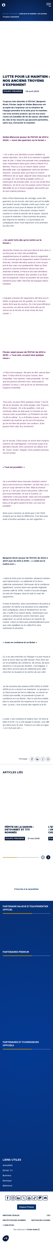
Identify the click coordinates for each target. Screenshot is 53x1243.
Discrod (45, 1198)
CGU (48, 1215)
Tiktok (34, 1198)
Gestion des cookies (40, 1220)
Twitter (23, 1198)
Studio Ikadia (33, 1229)
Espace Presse (26, 1207)
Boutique (7, 1181)
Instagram (13, 1198)
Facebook (7, 1198)
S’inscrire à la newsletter (26, 889)
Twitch (40, 1198)
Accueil (5, 14)
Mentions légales (11, 1215)
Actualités (14, 14)
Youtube (29, 1198)
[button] (48, 857)
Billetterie (7, 1186)
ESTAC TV (8, 1171)
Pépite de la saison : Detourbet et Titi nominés (19, 830)
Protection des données (14, 1220)
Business (7, 1176)
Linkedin (18, 1198)
